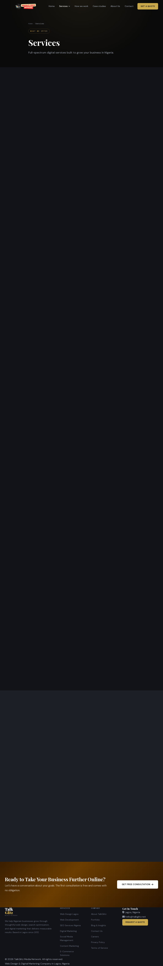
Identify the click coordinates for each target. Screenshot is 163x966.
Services (64, 6)
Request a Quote (135, 922)
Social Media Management (66, 938)
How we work (81, 6)
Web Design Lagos (69, 914)
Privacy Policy (98, 942)
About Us (115, 6)
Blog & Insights (98, 925)
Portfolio (95, 919)
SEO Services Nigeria (70, 925)
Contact (129, 6)
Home (52, 6)
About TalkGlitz (98, 914)
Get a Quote (148, 6)
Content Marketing (69, 946)
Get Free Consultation (137, 884)
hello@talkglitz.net (135, 916)
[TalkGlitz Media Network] (29, 911)
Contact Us (97, 931)
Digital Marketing (68, 931)
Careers (95, 936)
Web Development (69, 919)
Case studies (99, 6)
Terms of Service (99, 948)
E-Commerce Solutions (67, 953)
